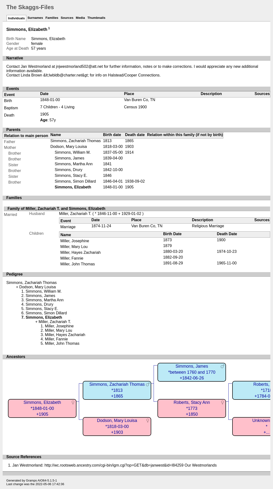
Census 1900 (135, 107)
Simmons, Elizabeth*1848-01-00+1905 (42, 408)
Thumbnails (96, 18)
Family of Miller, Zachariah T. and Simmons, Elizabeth (56, 209)
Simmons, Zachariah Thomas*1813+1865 (117, 390)
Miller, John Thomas (77, 264)
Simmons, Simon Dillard (75, 181)
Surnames (35, 18)
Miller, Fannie (71, 258)
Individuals (16, 18)
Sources (67, 18)
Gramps (31, 480)
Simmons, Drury (68, 170)
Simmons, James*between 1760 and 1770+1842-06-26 (191, 372)
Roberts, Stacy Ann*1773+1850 (192, 408)
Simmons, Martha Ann (74, 164)
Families (51, 18)
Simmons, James (69, 158)
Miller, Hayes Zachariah (80, 252)
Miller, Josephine (74, 241)
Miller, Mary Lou (74, 247)
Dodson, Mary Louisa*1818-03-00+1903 (117, 426)
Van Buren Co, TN (139, 100)
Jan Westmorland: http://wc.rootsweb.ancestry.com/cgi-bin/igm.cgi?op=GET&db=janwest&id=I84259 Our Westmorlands (114, 465)
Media (80, 18)
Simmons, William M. (73, 152)
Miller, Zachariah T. (75, 214)
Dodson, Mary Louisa (68, 147)
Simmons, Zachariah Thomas (75, 141)
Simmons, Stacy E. (71, 175)
